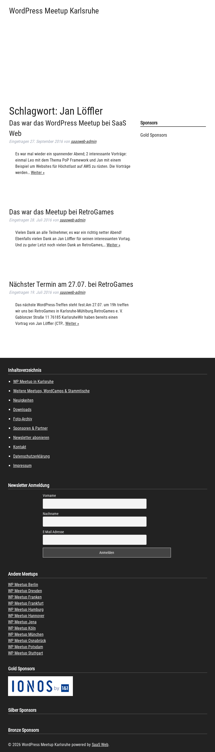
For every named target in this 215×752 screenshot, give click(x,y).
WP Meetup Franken (25, 597)
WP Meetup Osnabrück (27, 640)
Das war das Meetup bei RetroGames (61, 212)
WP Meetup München (26, 634)
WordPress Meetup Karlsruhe (54, 10)
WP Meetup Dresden (25, 590)
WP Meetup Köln (22, 628)
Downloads (22, 409)
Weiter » (38, 172)
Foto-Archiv (22, 418)
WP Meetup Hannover (26, 615)
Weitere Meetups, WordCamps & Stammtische (51, 390)
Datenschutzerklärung (31, 456)
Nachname (51, 514)
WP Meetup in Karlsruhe (33, 381)
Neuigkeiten (23, 400)
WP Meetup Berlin (23, 584)
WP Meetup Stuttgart (25, 653)
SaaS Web (100, 744)
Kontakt (19, 446)
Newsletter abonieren (31, 437)
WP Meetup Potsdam (25, 646)
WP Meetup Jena (22, 621)
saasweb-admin (83, 141)
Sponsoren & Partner (30, 428)
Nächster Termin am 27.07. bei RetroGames (71, 284)
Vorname (49, 495)
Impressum (22, 465)
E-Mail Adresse (53, 532)
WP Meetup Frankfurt (26, 603)
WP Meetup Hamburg (26, 609)
